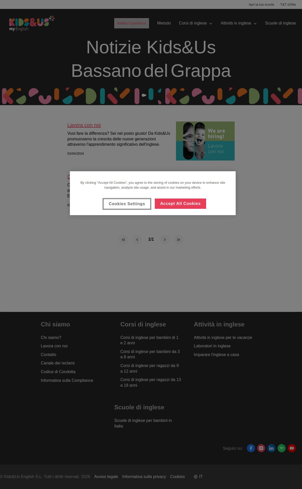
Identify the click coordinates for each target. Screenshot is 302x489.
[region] (153, 193)
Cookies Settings (127, 204)
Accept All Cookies (180, 203)
